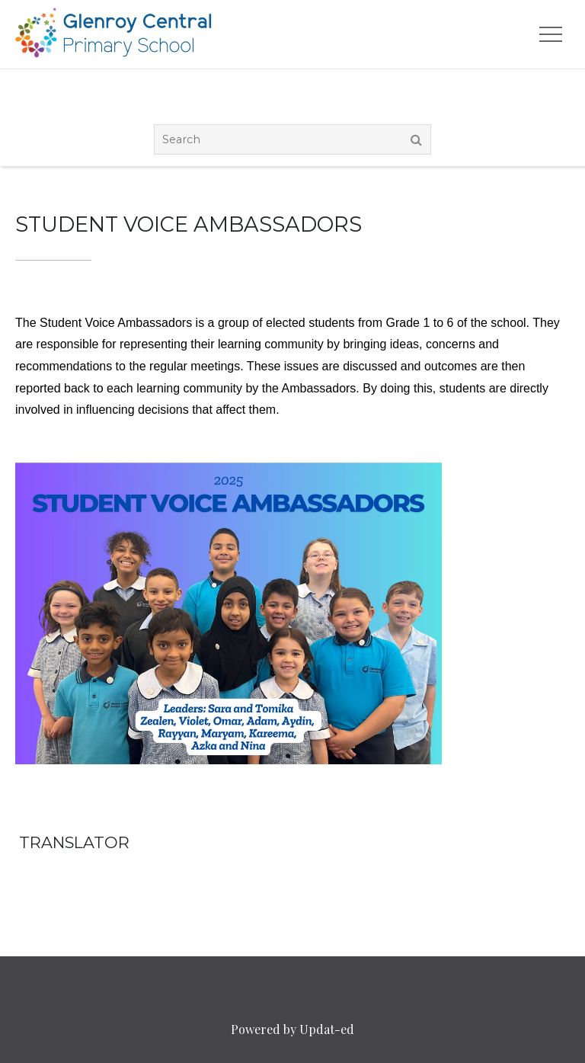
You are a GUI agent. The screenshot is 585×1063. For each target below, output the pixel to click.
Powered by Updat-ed (292, 1029)
